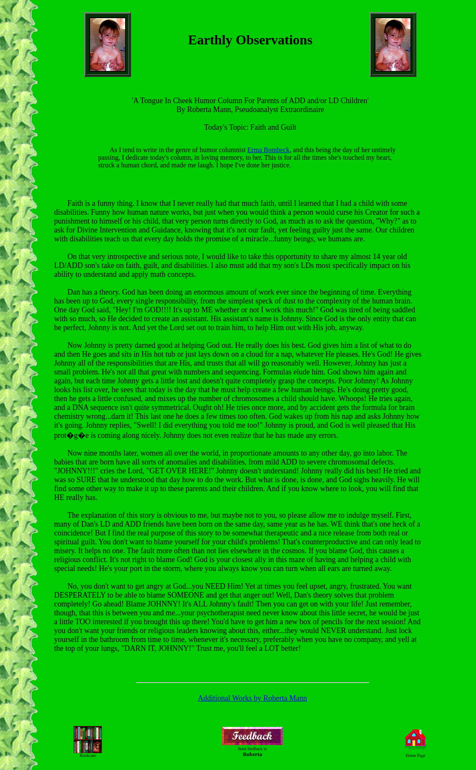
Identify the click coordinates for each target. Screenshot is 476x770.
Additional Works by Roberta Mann (252, 698)
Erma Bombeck (268, 149)
